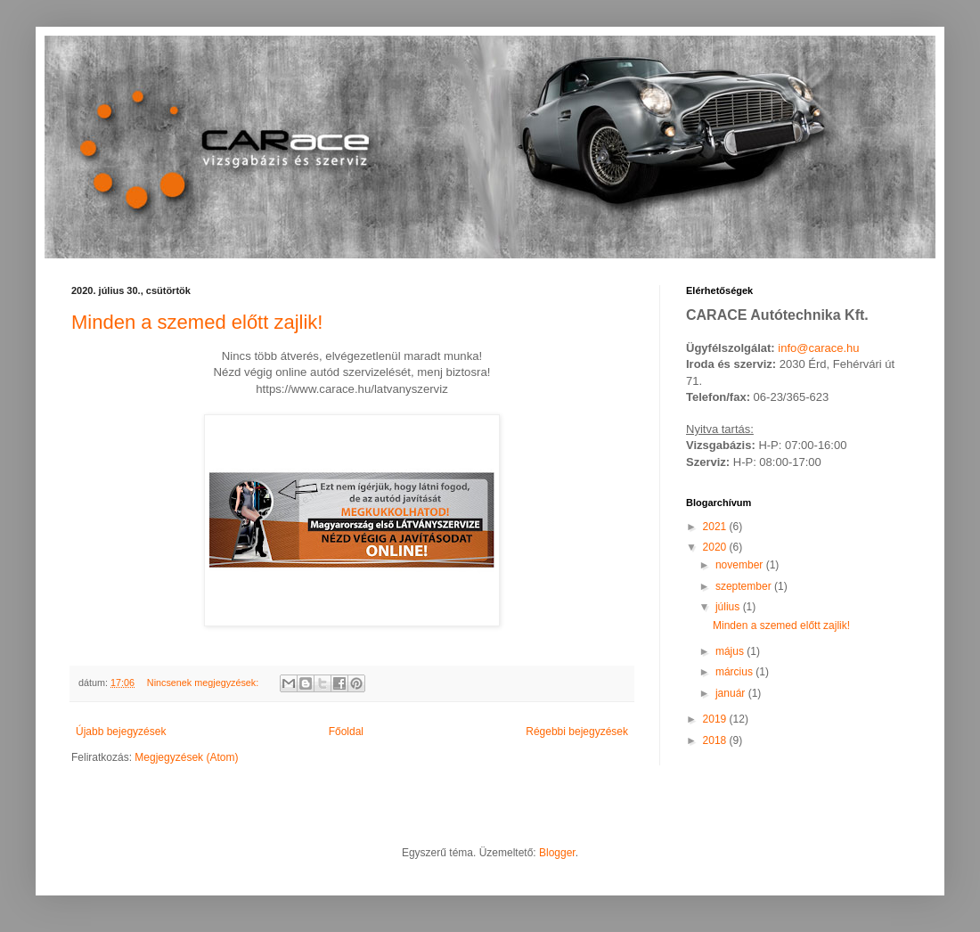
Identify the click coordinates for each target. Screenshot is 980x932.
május (731, 651)
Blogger (557, 852)
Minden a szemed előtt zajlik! (197, 322)
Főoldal (346, 731)
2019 (716, 719)
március (735, 672)
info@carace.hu (818, 348)
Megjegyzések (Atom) (186, 757)
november (740, 565)
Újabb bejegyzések (121, 731)
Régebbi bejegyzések (577, 731)
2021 (716, 526)
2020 (716, 547)
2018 (716, 740)
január (731, 693)
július (729, 607)
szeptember (744, 586)
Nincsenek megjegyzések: (204, 682)
